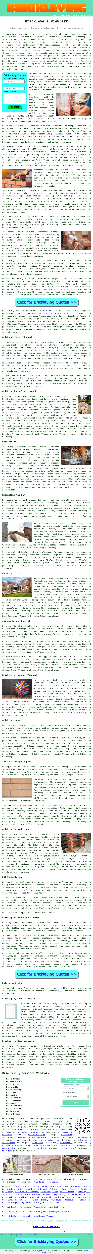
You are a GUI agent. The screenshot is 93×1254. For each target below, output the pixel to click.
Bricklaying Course (81, 699)
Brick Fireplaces (49, 1192)
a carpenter (20, 1140)
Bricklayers (84, 1192)
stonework (34, 1012)
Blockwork (46, 1197)
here (11, 1068)
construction (40, 181)
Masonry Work (22, 1200)
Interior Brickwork (12, 1195)
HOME (55, 15)
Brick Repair (40, 1200)
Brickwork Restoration (26, 1192)
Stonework (34, 1197)
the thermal (61, 131)
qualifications (26, 201)
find (11, 1046)
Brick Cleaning (26, 1189)
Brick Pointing (32, 1195)
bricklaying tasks (35, 1031)
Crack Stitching (75, 1197)
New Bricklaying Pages (16, 1235)
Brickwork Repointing (54, 1195)
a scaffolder (32, 1146)
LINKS (61, 15)
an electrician (38, 1148)
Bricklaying (8, 311)
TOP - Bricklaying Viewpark (16, 1216)
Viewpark (47, 311)
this (60, 991)
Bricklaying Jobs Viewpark (47, 1182)
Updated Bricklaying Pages (35, 1235)
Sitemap (3, 1235)
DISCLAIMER (85, 15)
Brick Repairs (69, 1189)
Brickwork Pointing (48, 1189)
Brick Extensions (59, 1187)
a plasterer (66, 1143)
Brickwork (42, 1187)
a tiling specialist (64, 1146)
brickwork (33, 108)
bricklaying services (54, 1036)
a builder (37, 1143)
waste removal (69, 1148)
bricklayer (34, 97)
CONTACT (76, 15)
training (86, 191)
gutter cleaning (36, 1135)
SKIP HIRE (7, 1151)
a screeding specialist (75, 1137)
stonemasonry (66, 1009)
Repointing (59, 1197)
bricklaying (50, 79)
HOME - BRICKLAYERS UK (46, 1226)
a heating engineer (28, 1132)
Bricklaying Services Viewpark (25, 1073)
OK (50, 1253)
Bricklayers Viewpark (44, 1216)
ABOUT (68, 15)
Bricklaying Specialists (22, 1187)
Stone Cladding (67, 1192)
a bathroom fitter (38, 1137)
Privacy (89, 1235)
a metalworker (52, 1140)
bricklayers (62, 170)
